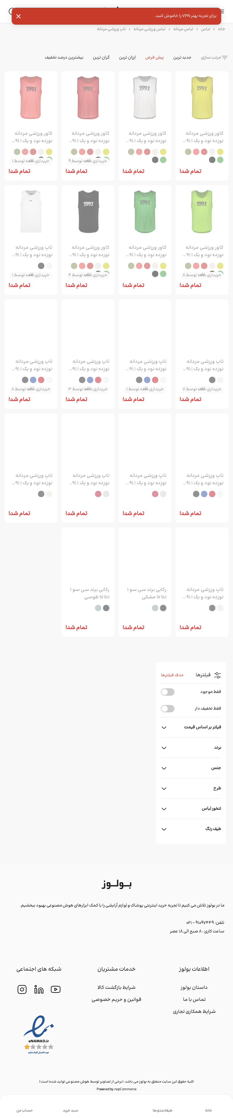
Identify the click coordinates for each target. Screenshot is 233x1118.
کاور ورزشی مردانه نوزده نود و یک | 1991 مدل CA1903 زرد (202, 137)
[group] (202, 98)
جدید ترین (182, 57)
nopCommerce (125, 1089)
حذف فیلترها (172, 675)
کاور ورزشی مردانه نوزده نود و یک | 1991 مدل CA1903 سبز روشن (202, 251)
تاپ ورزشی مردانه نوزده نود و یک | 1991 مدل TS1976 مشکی (202, 479)
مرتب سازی (211, 57)
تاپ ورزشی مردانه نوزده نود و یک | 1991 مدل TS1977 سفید (31, 251)
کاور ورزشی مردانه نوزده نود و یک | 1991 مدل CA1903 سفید (145, 137)
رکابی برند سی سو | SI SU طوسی (89, 593)
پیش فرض (154, 57)
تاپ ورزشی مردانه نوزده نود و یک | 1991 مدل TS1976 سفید (145, 365)
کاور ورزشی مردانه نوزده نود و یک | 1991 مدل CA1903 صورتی (31, 137)
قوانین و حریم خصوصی (116, 1000)
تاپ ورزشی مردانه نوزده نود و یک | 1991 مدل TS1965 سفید (145, 479)
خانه (221, 29)
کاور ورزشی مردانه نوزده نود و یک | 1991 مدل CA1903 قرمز (88, 137)
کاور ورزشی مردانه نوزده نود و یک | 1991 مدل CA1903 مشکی (88, 251)
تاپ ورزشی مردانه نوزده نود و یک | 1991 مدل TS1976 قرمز (88, 365)
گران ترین (101, 57)
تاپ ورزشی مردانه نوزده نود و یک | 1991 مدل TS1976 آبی (31, 365)
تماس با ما (194, 1000)
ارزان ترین (127, 57)
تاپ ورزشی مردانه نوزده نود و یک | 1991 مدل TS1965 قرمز (88, 479)
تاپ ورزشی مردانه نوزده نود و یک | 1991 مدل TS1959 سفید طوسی (31, 479)
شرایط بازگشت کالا (116, 988)
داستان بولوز (194, 988)
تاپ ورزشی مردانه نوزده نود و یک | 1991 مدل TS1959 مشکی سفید (202, 593)
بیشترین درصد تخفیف (64, 57)
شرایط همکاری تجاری (194, 1012)
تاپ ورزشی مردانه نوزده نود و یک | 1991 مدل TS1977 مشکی (202, 365)
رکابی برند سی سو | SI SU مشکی (146, 593)
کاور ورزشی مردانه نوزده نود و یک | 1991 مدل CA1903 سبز (145, 251)
